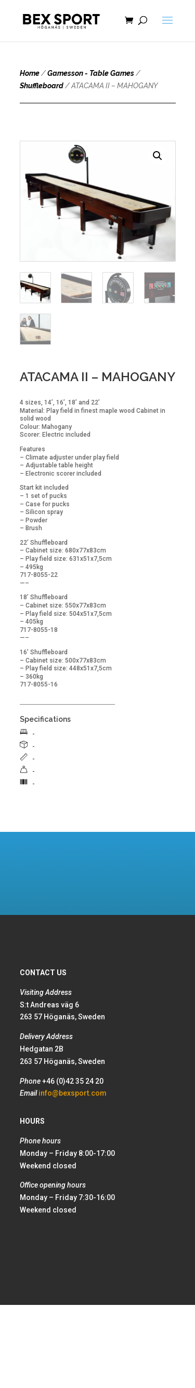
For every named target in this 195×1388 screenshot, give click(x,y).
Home (30, 73)
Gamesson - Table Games (90, 73)
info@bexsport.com (72, 1093)
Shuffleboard (41, 86)
